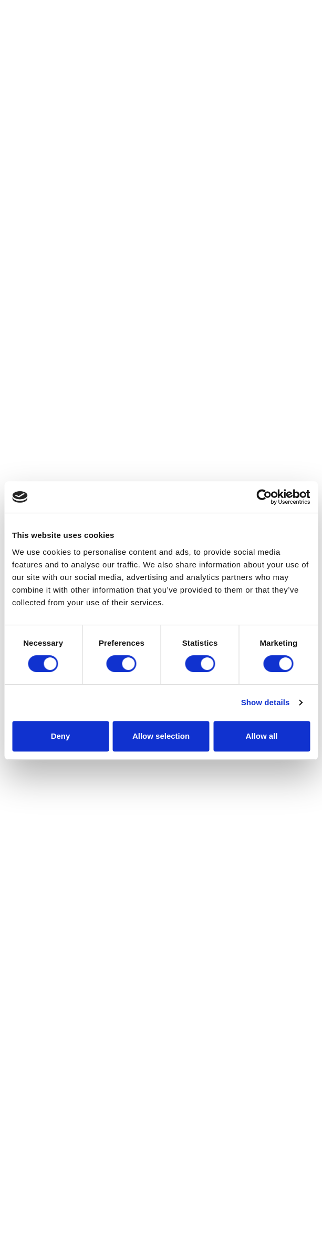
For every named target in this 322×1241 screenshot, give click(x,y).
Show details (265, 702)
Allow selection (161, 735)
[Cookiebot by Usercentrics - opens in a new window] (264, 497)
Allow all (262, 735)
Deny (60, 735)
